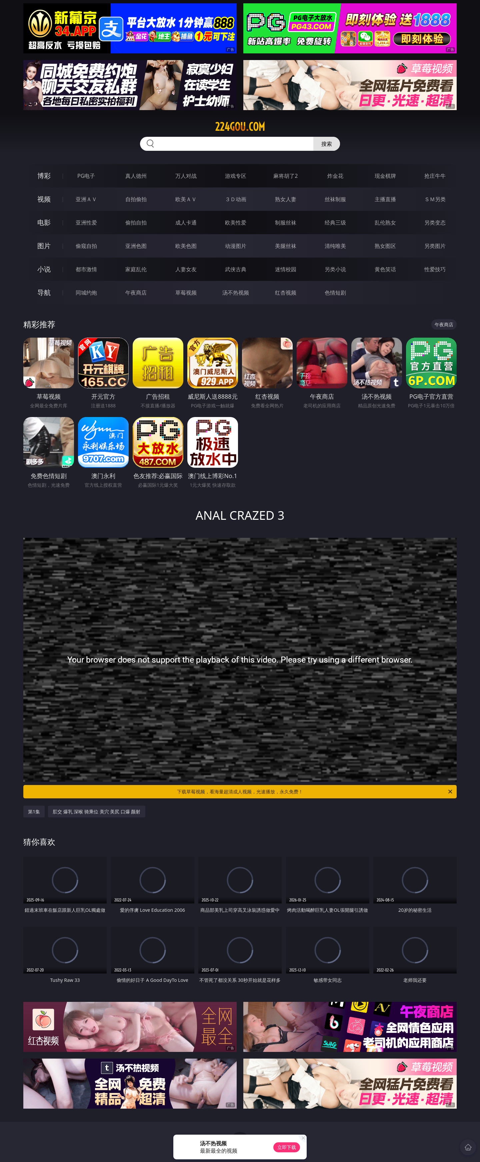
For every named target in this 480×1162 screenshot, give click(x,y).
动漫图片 (235, 246)
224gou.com (240, 126)
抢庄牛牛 (435, 175)
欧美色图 (186, 246)
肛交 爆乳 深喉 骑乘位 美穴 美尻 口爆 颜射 (96, 811)
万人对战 (186, 175)
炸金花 (335, 175)
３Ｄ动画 (235, 199)
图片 (44, 245)
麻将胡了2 (285, 175)
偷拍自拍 (136, 222)
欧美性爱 (235, 222)
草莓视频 (186, 292)
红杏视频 (285, 292)
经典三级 (335, 222)
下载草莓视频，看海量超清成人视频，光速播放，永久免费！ (315, 792)
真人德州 (136, 175)
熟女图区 (385, 246)
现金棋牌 (385, 175)
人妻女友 (186, 269)
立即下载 (286, 1147)
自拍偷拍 (136, 199)
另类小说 (335, 269)
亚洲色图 (136, 246)
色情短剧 (335, 292)
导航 (44, 292)
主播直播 (385, 199)
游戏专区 (235, 175)
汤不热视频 (235, 292)
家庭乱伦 (136, 269)
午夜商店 (136, 292)
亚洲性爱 (86, 222)
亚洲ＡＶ (86, 199)
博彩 (44, 175)
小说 (44, 269)
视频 (44, 199)
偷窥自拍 (86, 246)
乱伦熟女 (385, 222)
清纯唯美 (335, 246)
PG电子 (86, 175)
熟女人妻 (285, 199)
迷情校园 (285, 269)
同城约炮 (86, 292)
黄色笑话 (385, 269)
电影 (44, 222)
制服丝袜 (285, 222)
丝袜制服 (335, 199)
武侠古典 (235, 269)
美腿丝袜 (285, 246)
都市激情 (86, 269)
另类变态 (435, 222)
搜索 (326, 143)
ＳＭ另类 (435, 199)
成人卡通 (186, 222)
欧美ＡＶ (186, 199)
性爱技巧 (435, 269)
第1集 (34, 811)
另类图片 (435, 246)
